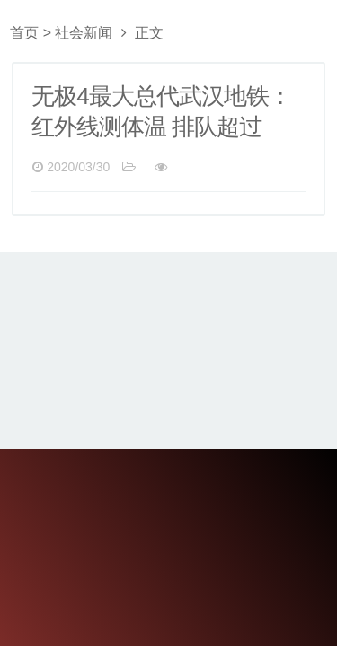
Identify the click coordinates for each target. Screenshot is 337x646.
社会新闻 (83, 32)
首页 (24, 32)
